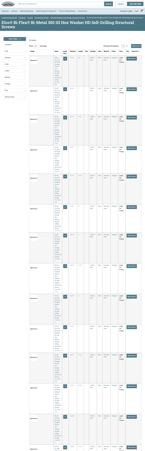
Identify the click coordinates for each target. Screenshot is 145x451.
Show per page (37, 46)
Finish (15, 64)
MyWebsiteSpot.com (135, 443)
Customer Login (126, 11)
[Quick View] (62, 59)
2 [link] (126, 46)
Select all (135, 51)
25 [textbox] (36, 46)
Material (15, 77)
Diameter (15, 57)
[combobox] (15, 44)
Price (15, 90)
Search (108, 4)
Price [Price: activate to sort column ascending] (119, 51)
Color (15, 51)
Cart (136, 11)
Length (15, 71)
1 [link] (123, 46)
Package (15, 84)
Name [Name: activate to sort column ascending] (41, 51)
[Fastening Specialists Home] (8, 4)
